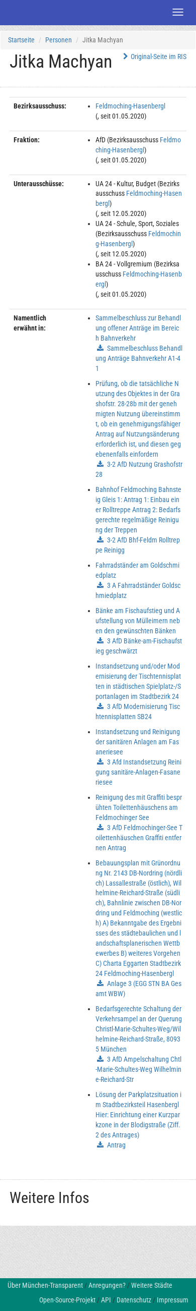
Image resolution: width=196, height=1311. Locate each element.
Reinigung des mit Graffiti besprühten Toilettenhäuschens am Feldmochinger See (138, 807)
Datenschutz (134, 1300)
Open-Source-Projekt (67, 1300)
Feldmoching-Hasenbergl (130, 106)
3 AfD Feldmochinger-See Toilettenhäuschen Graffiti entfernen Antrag (138, 838)
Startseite (21, 40)
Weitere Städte (151, 1285)
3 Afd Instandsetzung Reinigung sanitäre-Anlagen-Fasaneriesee (138, 772)
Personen (58, 40)
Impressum (172, 1300)
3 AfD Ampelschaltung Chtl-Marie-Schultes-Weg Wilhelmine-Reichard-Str (138, 1069)
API (106, 1300)
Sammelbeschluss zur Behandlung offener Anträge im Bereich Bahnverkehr (138, 328)
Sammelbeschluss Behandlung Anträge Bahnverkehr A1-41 (138, 358)
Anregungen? (107, 1285)
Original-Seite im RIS (153, 56)
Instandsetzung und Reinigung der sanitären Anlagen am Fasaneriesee (137, 742)
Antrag (116, 1145)
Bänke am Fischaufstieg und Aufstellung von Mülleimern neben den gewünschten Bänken (137, 621)
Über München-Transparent (45, 1285)
